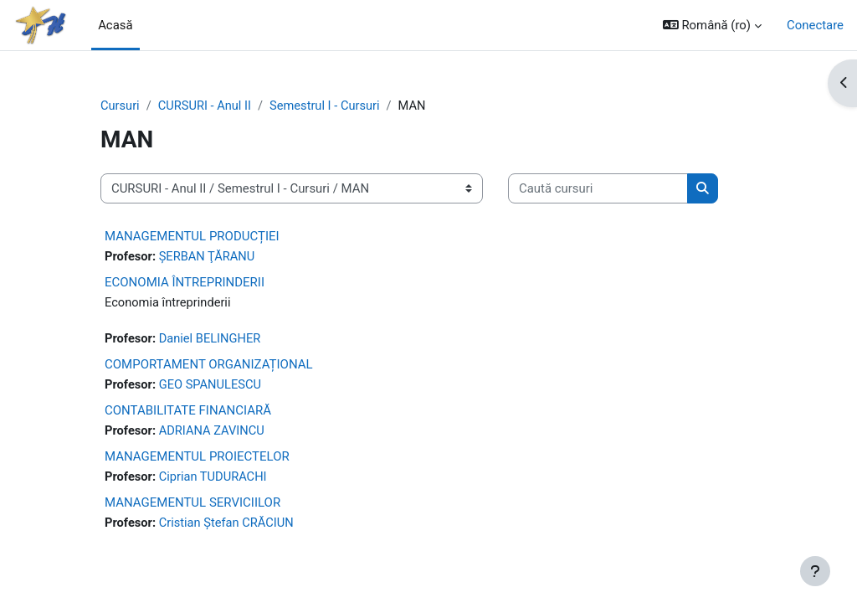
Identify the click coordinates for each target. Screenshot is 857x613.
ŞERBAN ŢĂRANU (209, 257)
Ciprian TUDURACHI (214, 479)
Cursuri (120, 106)
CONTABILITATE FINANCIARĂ (188, 412)
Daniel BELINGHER (212, 340)
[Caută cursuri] (598, 188)
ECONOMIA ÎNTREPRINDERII (184, 283)
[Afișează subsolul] (815, 571)
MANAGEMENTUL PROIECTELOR (197, 458)
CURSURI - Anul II (206, 106)
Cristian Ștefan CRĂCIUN (228, 525)
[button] (712, 25)
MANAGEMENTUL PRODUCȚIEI (192, 236)
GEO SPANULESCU (212, 386)
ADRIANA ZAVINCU (213, 432)
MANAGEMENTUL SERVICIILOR (192, 505)
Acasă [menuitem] (115, 25)
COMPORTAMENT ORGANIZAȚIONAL (209, 365)
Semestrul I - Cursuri (328, 106)
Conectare (815, 25)
